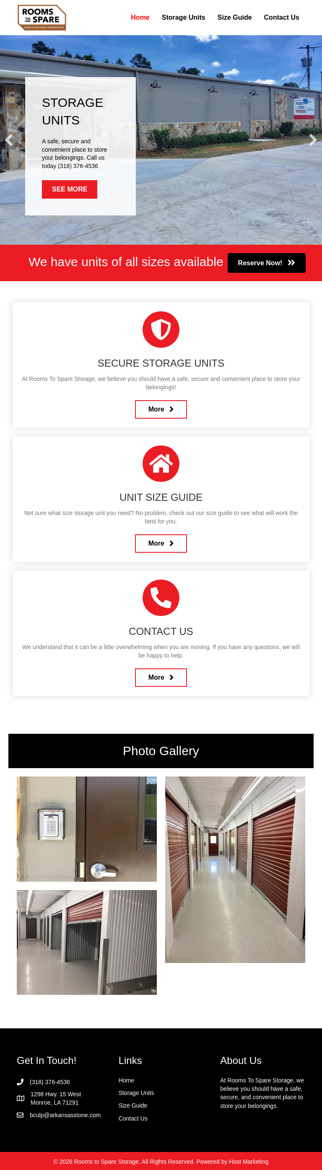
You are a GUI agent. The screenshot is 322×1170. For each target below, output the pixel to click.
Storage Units (183, 17)
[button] (9, 140)
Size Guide (235, 17)
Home (140, 17)
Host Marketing (248, 1161)
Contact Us (281, 17)
